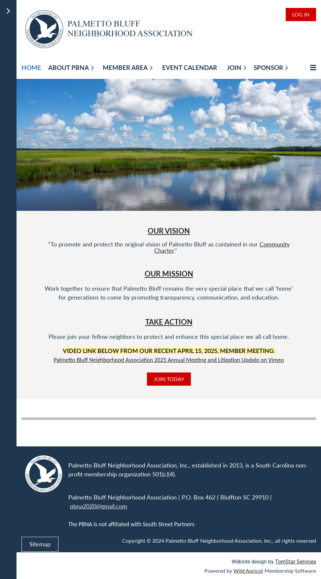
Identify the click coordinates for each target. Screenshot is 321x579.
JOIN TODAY (169, 379)
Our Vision (169, 230)
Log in (300, 14)
